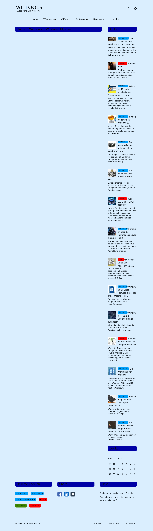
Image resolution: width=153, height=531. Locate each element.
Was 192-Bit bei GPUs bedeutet (126, 202)
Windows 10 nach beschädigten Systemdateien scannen (121, 90)
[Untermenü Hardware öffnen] (105, 19)
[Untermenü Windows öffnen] (55, 19)
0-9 (110, 458)
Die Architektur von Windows (125, 372)
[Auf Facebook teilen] (59, 494)
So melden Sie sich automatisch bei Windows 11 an (120, 146)
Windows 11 (21, 493)
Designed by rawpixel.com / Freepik (116, 493)
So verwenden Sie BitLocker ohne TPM (120, 175)
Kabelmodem (127, 65)
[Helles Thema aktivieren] (135, 8)
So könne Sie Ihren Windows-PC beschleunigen (121, 41)
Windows (48, 19)
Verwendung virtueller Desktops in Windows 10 (122, 401)
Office (64, 19)
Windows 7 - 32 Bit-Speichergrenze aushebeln (122, 317)
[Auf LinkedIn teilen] (66, 494)
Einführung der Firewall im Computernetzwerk (127, 342)
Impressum (131, 523)
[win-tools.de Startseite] (29, 8)
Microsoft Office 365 (126, 261)
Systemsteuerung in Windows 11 (127, 120)
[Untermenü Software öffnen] (86, 19)
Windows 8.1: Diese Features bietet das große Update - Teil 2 (122, 291)
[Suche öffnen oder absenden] (128, 8)
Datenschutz (113, 523)
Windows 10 (37, 493)
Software (80, 19)
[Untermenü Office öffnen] (69, 19)
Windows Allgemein (59, 29)
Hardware (98, 19)
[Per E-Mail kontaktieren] (73, 494)
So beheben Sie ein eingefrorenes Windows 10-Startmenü (120, 427)
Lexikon (116, 19)
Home (35, 19)
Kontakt (97, 523)
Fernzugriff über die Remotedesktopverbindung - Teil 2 (122, 233)
